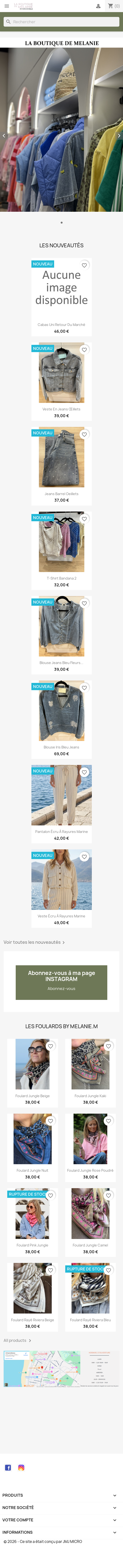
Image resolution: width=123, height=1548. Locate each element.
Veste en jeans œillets (61, 409)
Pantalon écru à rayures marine (61, 831)
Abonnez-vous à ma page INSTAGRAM (61, 975)
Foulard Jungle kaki (90, 1096)
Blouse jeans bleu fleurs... (61, 662)
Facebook (8, 1468)
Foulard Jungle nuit (32, 1170)
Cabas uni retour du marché (61, 324)
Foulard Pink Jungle (32, 1245)
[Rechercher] (61, 22)
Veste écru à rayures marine (61, 916)
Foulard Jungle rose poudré (90, 1170)
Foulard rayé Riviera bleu (90, 1320)
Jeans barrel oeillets (62, 493)
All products (18, 1341)
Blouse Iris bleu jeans (61, 747)
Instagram (21, 1468)
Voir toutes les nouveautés (35, 942)
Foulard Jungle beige (32, 1096)
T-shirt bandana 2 (61, 578)
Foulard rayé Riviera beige (32, 1320)
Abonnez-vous (61, 988)
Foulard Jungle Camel (90, 1245)
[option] (61, 133)
